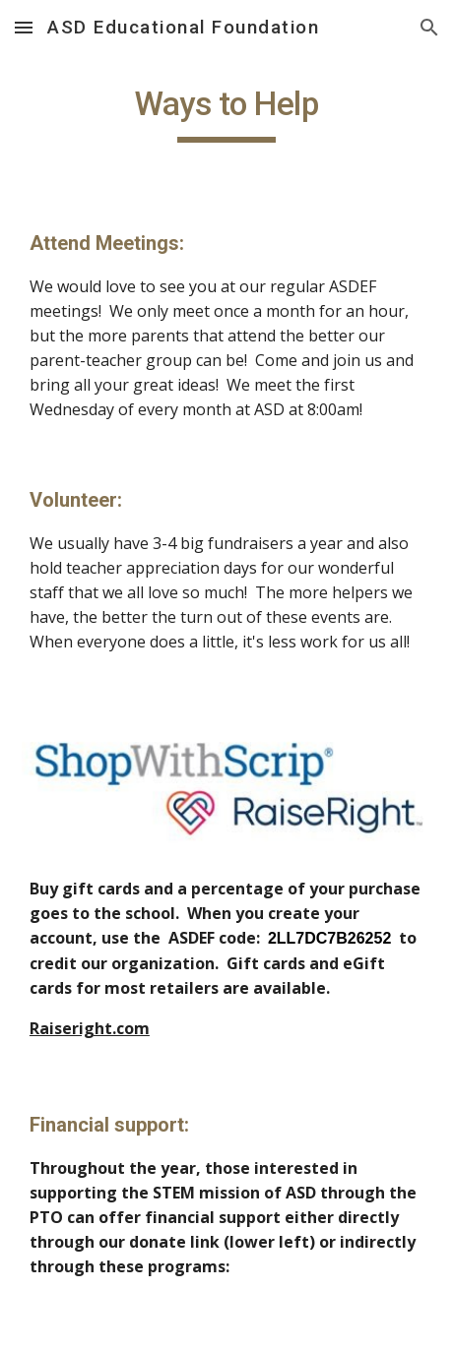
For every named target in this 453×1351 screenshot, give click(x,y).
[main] (226, 113)
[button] (23, 27)
